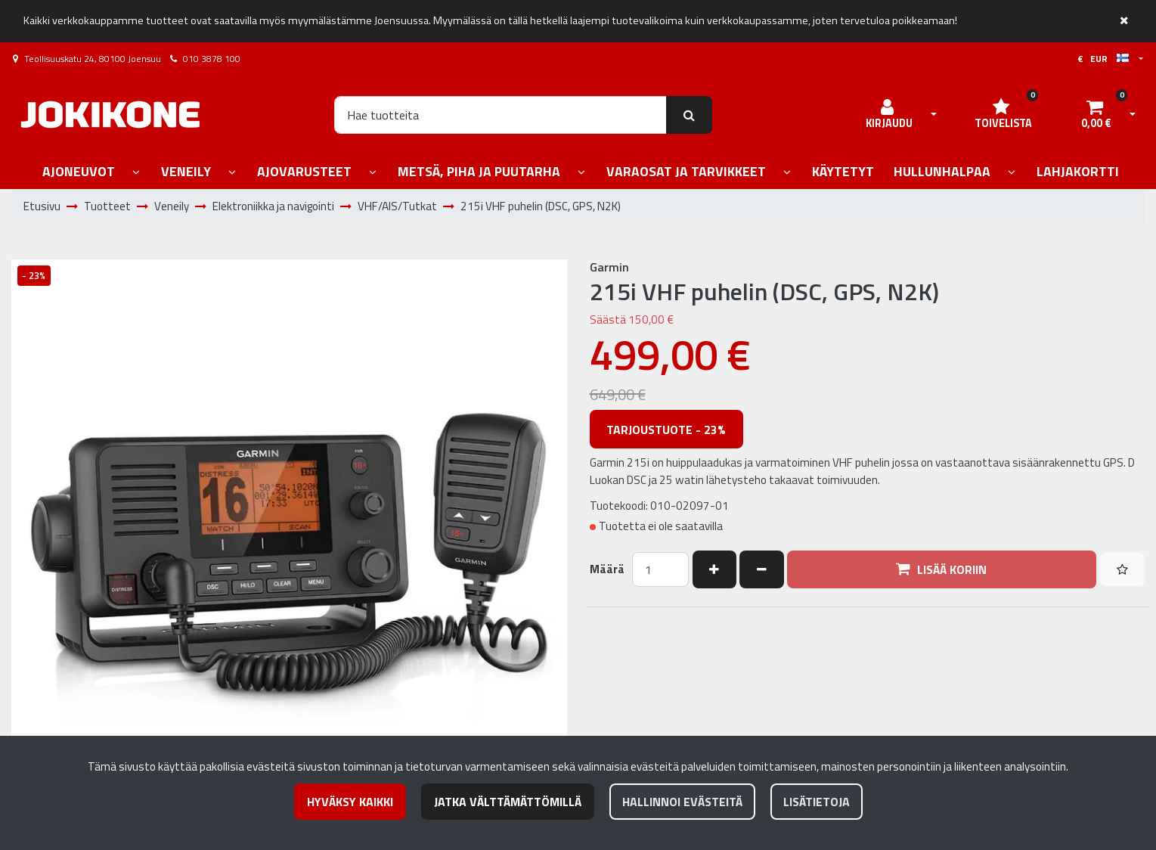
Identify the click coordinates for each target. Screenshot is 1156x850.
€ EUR (1103, 58)
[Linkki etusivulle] (110, 114)
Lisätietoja (816, 802)
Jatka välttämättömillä (507, 802)
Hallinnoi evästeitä (682, 802)
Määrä (607, 569)
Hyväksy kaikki (350, 802)
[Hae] (500, 115)
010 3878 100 (211, 58)
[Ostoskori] (1096, 115)
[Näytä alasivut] (136, 172)
